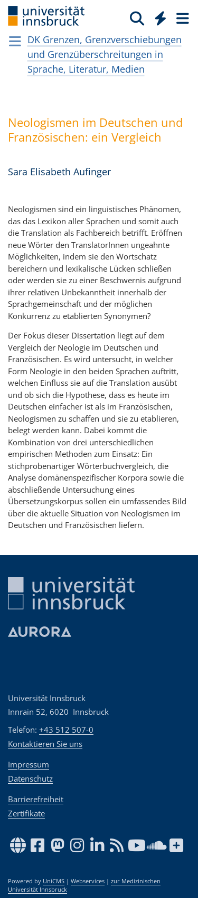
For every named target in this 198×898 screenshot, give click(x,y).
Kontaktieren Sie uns (45, 744)
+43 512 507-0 (66, 729)
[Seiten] (182, 18)
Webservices (88, 881)
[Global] (157, 16)
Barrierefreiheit (35, 799)
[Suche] (137, 18)
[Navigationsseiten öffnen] (15, 41)
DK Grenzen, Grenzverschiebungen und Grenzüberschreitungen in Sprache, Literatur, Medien (104, 54)
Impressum (28, 764)
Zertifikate (26, 813)
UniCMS (53, 881)
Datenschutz (30, 778)
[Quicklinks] (161, 18)
